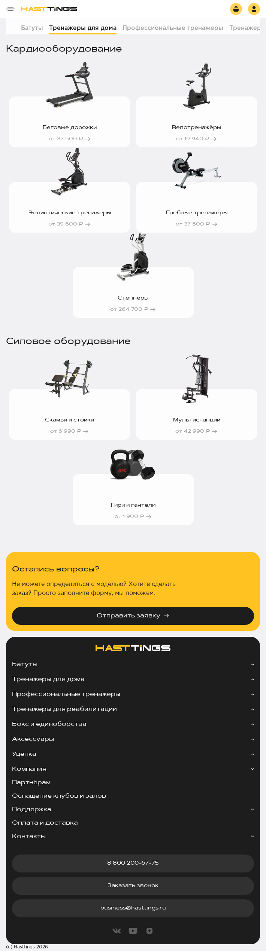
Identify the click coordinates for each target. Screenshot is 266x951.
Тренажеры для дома (83, 28)
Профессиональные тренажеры (173, 28)
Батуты (32, 28)
